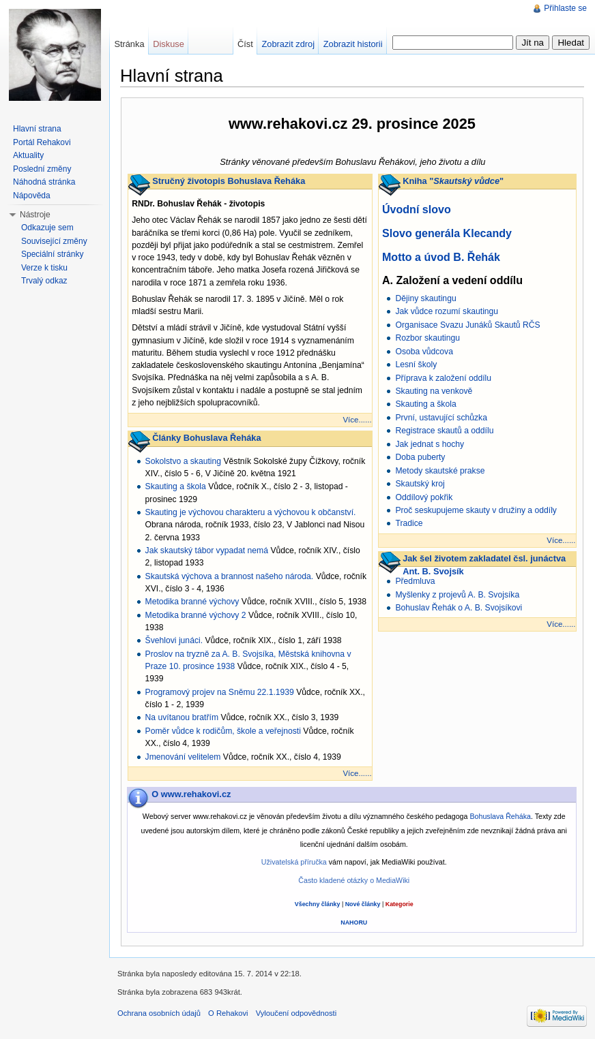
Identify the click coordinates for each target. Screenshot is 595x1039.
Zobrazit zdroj (288, 44)
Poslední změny (42, 169)
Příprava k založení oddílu (443, 378)
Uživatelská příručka (294, 862)
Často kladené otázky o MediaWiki (353, 880)
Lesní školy (416, 364)
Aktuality (28, 155)
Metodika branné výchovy (192, 601)
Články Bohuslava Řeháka (206, 438)
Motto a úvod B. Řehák (441, 257)
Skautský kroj (419, 484)
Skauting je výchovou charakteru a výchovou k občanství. (250, 512)
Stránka (129, 44)
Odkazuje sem (47, 227)
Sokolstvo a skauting (183, 461)
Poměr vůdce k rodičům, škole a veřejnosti (223, 731)
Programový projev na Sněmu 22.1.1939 (219, 692)
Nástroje (35, 214)
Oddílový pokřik (423, 497)
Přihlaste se (565, 8)
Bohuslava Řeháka (499, 816)
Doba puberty (420, 457)
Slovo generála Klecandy (447, 233)
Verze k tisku (44, 268)
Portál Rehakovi (42, 142)
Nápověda (31, 195)
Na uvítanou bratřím (181, 717)
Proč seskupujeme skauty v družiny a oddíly (475, 510)
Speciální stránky (52, 254)
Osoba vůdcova (423, 351)
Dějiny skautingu (425, 298)
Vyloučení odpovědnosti (296, 1013)
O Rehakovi (228, 1013)
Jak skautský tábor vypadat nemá (206, 550)
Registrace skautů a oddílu (444, 430)
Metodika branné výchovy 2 (195, 615)
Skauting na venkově (433, 391)
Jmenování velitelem (183, 757)
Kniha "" (453, 181)
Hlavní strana (37, 129)
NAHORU (353, 922)
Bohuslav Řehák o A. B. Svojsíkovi (458, 607)
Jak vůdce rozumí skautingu (446, 311)
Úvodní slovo (416, 209)
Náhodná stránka (44, 182)
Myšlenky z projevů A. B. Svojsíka (457, 595)
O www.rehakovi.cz (191, 794)
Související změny (54, 241)
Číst (245, 44)
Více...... (357, 420)
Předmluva (415, 581)
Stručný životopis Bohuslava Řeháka (228, 181)
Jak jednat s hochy (429, 444)
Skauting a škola (175, 486)
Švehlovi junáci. (174, 640)
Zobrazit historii (353, 44)
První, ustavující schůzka (441, 417)
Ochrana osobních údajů (159, 1013)
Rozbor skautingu (427, 338)
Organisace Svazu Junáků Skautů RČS (467, 325)
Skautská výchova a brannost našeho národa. (229, 576)
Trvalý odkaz (44, 280)
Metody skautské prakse (439, 471)
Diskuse (168, 44)
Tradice (408, 523)
